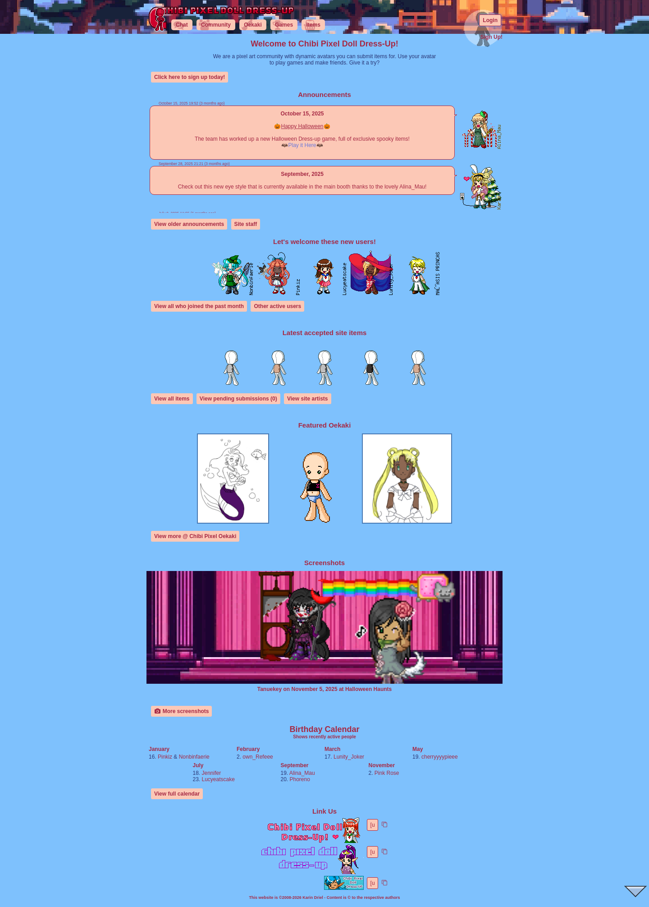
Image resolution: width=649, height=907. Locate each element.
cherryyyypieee (439, 757)
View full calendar (177, 794)
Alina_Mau (302, 773)
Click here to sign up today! (189, 77)
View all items (172, 399)
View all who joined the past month (199, 306)
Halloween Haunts (368, 689)
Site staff (245, 224)
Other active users (277, 306)
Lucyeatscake (218, 779)
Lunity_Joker (349, 757)
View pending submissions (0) (238, 399)
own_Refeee (257, 757)
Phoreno (300, 779)
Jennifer (211, 773)
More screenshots (181, 711)
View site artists (307, 399)
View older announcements (189, 224)
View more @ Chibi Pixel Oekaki (195, 536)
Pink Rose (387, 773)
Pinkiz (165, 757)
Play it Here (302, 145)
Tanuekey (269, 689)
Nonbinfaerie (194, 757)
